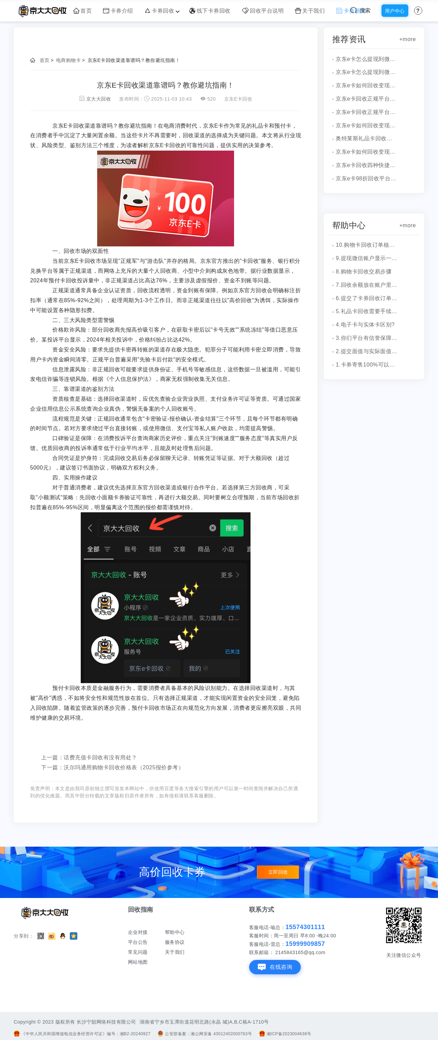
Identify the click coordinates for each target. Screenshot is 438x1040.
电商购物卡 (68, 60)
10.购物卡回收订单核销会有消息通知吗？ (366, 245)
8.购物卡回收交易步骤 (363, 271)
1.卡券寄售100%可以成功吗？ (366, 365)
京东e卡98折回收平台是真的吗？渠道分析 (366, 178)
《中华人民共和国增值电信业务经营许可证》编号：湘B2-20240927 (82, 1033)
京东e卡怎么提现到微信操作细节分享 (366, 59)
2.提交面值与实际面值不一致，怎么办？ (366, 351)
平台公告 (138, 942)
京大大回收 (98, 99)
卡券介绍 (118, 11)
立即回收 (278, 872)
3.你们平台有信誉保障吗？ (366, 338)
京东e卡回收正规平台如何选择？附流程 (366, 112)
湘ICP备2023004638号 (285, 1033)
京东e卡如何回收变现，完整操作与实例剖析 (366, 152)
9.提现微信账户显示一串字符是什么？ (366, 258)
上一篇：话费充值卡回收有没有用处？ (89, 757)
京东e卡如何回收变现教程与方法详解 (366, 125)
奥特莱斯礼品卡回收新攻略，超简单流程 (366, 138)
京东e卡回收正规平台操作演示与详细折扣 (366, 99)
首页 (82, 11)
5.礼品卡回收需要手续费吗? (366, 311)
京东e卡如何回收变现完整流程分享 (366, 85)
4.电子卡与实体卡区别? (365, 325)
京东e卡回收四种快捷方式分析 (366, 165)
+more (407, 39)
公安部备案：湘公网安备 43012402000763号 (204, 1033)
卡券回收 (161, 11)
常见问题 (138, 952)
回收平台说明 (263, 11)
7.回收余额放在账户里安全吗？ (366, 285)
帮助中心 (175, 932)
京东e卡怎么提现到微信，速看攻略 (366, 72)
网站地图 (138, 962)
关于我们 (310, 11)
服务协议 (175, 942)
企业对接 (138, 932)
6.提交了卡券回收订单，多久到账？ (366, 298)
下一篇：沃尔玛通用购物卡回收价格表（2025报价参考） (112, 767)
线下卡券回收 (210, 11)
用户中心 (395, 11)
